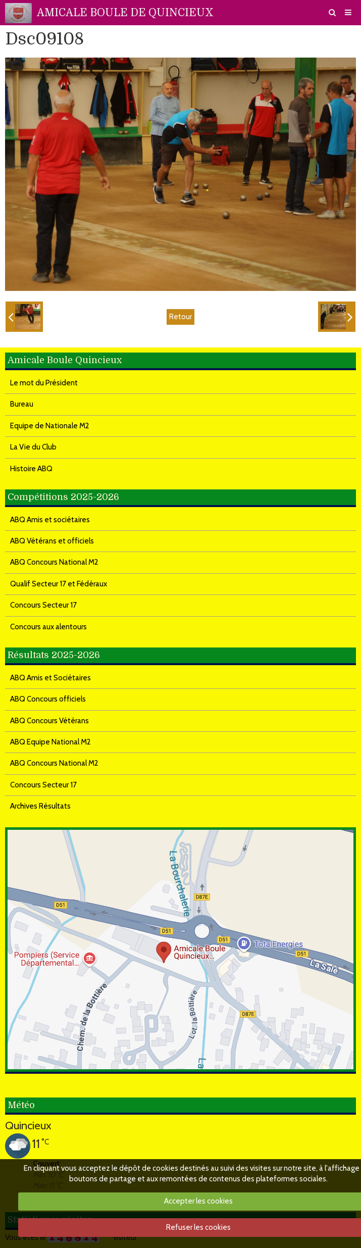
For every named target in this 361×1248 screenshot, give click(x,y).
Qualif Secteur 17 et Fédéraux (58, 583)
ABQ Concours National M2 (54, 562)
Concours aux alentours (48, 626)
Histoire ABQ (31, 468)
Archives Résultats (40, 806)
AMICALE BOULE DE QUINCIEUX (125, 13)
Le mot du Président (44, 382)
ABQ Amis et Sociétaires (50, 677)
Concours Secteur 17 (43, 605)
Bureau (21, 404)
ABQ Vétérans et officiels (52, 540)
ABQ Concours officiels (48, 699)
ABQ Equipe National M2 (50, 741)
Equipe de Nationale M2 (49, 425)
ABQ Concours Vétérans (49, 720)
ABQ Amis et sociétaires (50, 519)
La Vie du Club (33, 447)
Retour (180, 316)
